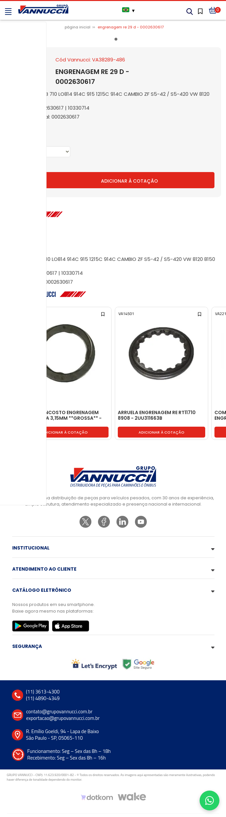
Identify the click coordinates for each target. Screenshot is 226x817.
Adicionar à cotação (65, 432)
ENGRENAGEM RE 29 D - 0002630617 (131, 27)
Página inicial (77, 27)
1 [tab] (117, 40)
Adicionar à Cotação (129, 181)
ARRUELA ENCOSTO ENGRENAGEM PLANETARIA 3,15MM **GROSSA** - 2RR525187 (61, 415)
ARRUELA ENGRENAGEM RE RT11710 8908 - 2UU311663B (157, 415)
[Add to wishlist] (7, 313)
